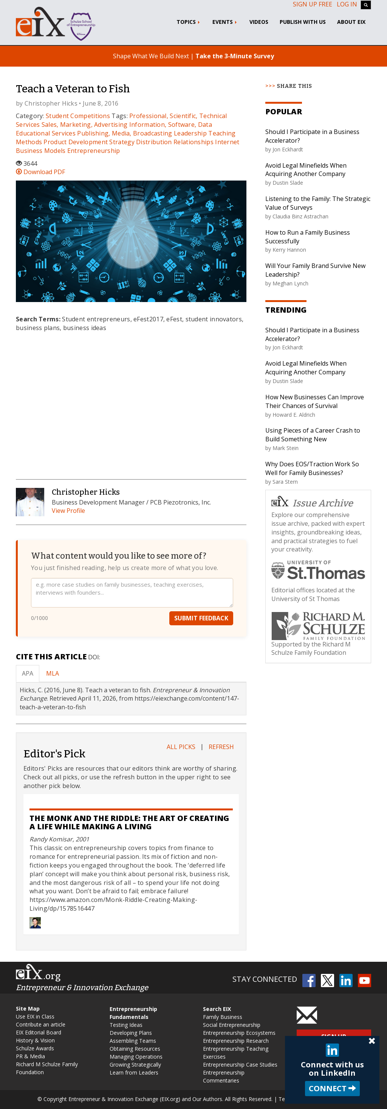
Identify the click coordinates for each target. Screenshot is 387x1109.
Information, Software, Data (170, 124)
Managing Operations (136, 1056)
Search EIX (217, 1008)
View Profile (68, 510)
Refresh (221, 747)
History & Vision (35, 1040)
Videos (258, 21)
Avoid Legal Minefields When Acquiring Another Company (306, 169)
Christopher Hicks (51, 103)
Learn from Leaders (134, 1072)
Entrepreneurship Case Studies (240, 1064)
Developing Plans (131, 1032)
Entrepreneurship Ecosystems (239, 1032)
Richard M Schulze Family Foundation (47, 1068)
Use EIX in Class (35, 1016)
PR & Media (30, 1056)
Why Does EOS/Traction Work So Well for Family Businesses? (312, 468)
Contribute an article (40, 1024)
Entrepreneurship (93, 150)
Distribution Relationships (175, 142)
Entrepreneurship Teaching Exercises (235, 1052)
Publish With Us (303, 21)
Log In (347, 4)
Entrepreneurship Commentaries (224, 1076)
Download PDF (40, 172)
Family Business (222, 1016)
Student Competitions (78, 116)
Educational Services (46, 133)
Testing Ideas (126, 1024)
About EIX (351, 21)
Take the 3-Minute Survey (234, 56)
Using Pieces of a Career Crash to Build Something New (312, 434)
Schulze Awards (35, 1048)
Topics (188, 21)
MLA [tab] (52, 673)
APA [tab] (27, 673)
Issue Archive (312, 502)
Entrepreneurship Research (236, 1040)
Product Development (75, 142)
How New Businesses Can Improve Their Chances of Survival (314, 401)
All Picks (181, 747)
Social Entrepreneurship (231, 1024)
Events (225, 21)
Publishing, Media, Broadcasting (124, 133)
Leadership (190, 133)
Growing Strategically (135, 1064)
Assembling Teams (133, 1040)
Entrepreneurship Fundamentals (133, 1012)
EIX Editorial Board (38, 1032)
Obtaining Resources (135, 1048)
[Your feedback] (132, 594)
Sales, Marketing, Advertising (85, 124)
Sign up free (312, 4)
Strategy (121, 142)
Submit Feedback (201, 619)
